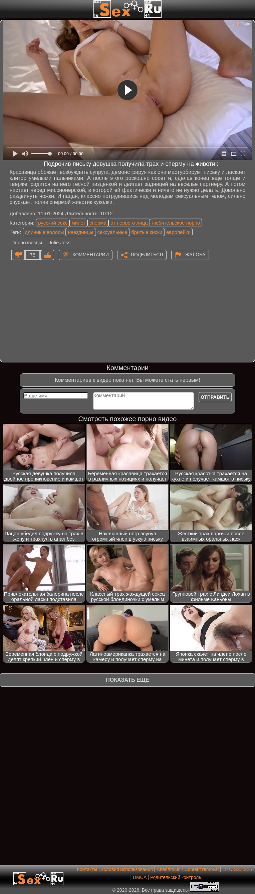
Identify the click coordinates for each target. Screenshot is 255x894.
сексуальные (112, 232)
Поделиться (147, 254)
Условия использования (127, 869)
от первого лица (129, 223)
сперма (97, 223)
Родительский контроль (175, 877)
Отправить (215, 397)
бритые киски (146, 232)
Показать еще (127, 680)
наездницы (80, 232)
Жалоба (195, 254)
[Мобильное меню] (6, 9)
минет (78, 223)
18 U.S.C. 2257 (239, 869)
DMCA (139, 877)
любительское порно (176, 223)
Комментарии (90, 254)
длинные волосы (44, 232)
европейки (178, 232)
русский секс (52, 223)
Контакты (87, 869)
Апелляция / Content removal (188, 869)
